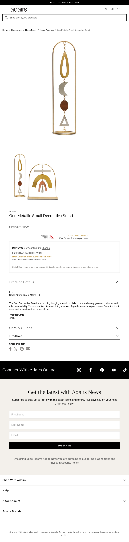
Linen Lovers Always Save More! (64, 2)
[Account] (112, 9)
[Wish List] (118, 9)
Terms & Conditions (98, 458)
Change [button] (46, 248)
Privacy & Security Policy (64, 462)
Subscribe (65, 445)
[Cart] (125, 9)
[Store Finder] (105, 9)
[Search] (7, 18)
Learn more (46, 257)
